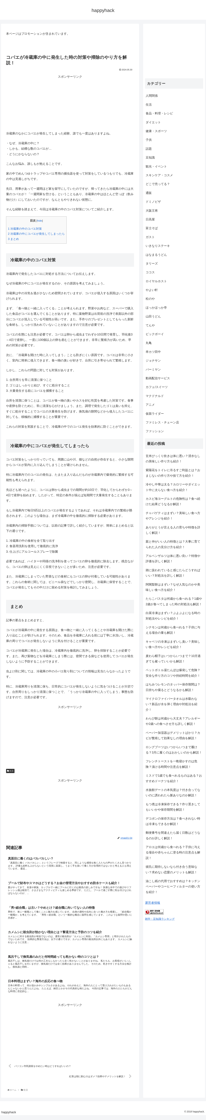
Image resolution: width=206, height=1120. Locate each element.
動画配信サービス (158, 378)
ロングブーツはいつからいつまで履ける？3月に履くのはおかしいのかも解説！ (174, 749)
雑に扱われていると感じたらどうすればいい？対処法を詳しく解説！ (173, 573)
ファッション (155, 431)
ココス (150, 272)
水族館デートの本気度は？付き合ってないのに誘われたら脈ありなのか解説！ (173, 792)
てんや (150, 325)
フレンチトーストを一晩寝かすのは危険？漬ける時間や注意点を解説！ (171, 764)
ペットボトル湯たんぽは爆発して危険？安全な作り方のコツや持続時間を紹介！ (173, 672)
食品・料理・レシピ (159, 113)
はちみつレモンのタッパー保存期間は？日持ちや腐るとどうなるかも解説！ (173, 687)
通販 (149, 193)
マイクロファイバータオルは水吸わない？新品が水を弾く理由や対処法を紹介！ (171, 704)
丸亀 (149, 343)
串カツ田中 (153, 352)
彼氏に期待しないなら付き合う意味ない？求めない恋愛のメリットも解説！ (171, 869)
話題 (149, 148)
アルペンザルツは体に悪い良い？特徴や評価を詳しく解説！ (173, 558)
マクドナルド (155, 396)
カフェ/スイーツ (157, 387)
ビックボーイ (155, 334)
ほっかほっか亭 (156, 307)
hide (39, 220)
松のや (150, 298)
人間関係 (152, 95)
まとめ (13, 239)
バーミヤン (153, 369)
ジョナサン (153, 360)
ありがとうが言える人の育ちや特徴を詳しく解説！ (173, 530)
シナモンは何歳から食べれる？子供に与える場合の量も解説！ (173, 630)
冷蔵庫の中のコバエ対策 (25, 228)
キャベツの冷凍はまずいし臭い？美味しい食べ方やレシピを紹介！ (173, 644)
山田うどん (153, 316)
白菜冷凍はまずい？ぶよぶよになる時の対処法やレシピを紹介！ (173, 615)
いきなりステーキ (158, 246)
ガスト (150, 237)
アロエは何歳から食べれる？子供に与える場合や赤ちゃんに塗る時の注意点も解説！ (173, 852)
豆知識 (150, 157)
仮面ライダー (155, 413)
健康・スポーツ (156, 131)
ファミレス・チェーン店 (162, 422)
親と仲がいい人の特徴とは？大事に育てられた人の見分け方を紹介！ (173, 544)
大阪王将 (152, 210)
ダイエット (153, 122)
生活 (10, 771)
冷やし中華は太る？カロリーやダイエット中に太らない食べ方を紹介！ (173, 487)
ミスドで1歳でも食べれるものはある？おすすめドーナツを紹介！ (174, 778)
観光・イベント (156, 166)
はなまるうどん (156, 254)
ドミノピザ (153, 201)
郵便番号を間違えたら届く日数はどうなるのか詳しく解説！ (173, 835)
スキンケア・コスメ (159, 175)
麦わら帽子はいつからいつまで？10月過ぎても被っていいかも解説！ (173, 658)
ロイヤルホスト (156, 281)
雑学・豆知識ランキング (160, 918)
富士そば (152, 228)
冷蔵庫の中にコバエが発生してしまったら (36, 233)
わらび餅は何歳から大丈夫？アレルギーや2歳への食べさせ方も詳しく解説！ (173, 721)
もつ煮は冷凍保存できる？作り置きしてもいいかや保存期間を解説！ (173, 807)
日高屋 (150, 219)
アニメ (150, 404)
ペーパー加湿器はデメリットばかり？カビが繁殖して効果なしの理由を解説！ (173, 735)
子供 (149, 140)
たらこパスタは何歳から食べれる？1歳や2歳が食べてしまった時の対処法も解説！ (174, 601)
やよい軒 (152, 290)
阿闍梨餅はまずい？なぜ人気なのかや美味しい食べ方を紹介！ (173, 587)
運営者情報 (152, 902)
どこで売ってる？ (158, 184)
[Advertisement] (70, 103)
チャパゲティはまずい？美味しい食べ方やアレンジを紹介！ (173, 515)
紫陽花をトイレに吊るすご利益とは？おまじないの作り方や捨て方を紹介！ (173, 472)
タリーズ (152, 263)
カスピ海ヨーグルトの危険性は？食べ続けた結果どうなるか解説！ (173, 501)
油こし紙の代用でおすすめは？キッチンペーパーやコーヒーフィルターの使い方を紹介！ (173, 886)
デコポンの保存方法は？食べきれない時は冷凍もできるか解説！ (173, 821)
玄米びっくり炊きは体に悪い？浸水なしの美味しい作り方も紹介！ (173, 458)
